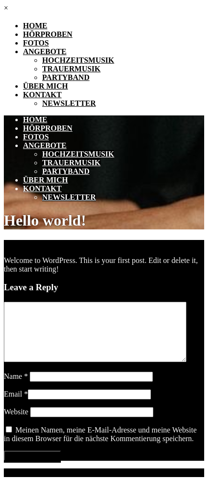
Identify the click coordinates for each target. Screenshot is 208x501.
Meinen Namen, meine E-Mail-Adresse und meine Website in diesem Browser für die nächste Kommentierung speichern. (100, 445)
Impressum (21, 484)
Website (16, 423)
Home (35, 26)
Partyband (66, 77)
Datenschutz (63, 484)
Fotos (36, 43)
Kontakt (42, 95)
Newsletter (69, 103)
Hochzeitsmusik (78, 60)
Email (16, 405)
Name (16, 388)
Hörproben (47, 34)
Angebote (45, 51)
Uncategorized (67, 244)
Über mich (45, 86)
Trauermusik (71, 69)
